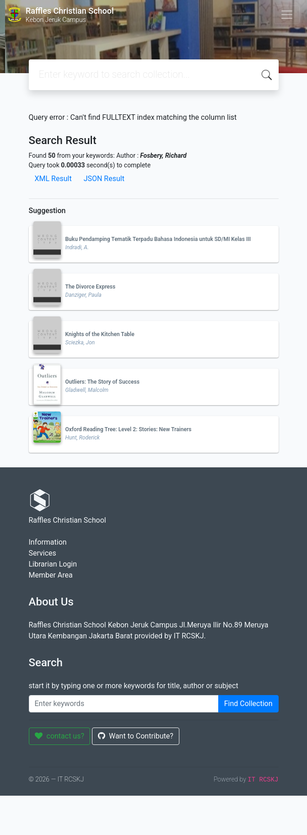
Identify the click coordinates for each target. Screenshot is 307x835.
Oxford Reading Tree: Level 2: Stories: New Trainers (128, 429)
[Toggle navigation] (287, 14)
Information (48, 542)
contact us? (60, 736)
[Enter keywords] (124, 703)
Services (42, 553)
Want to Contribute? (135, 736)
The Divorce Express (90, 287)
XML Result (53, 178)
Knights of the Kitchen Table (100, 334)
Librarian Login (53, 564)
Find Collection (248, 703)
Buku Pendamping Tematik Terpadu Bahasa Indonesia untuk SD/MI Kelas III (158, 239)
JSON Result (104, 178)
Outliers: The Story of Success (102, 382)
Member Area (51, 575)
